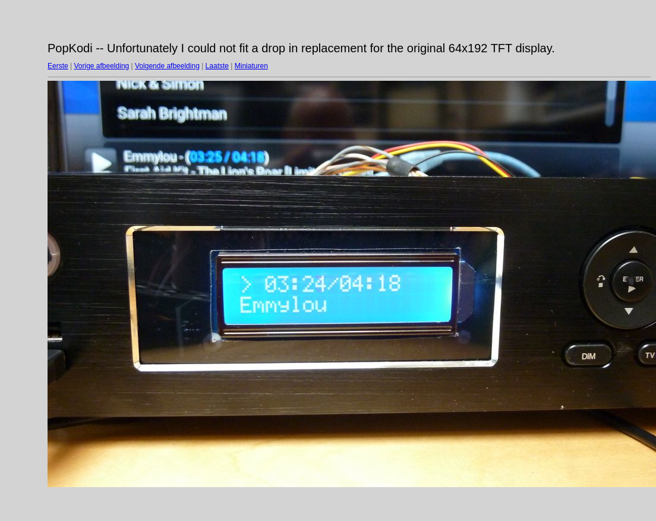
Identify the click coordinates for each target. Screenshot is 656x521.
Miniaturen (251, 66)
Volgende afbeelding (167, 66)
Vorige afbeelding (101, 66)
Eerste (58, 66)
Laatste (217, 66)
